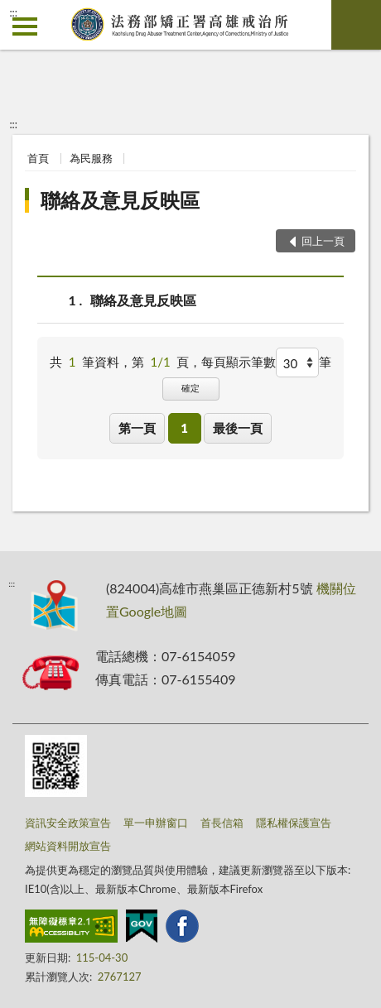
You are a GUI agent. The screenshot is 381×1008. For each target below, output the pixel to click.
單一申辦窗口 (155, 822)
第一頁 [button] (137, 427)
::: (13, 12)
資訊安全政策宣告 (68, 822)
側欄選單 (24, 26)
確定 (190, 387)
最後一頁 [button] (238, 427)
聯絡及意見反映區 (120, 200)
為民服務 (91, 158)
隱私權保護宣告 (293, 822)
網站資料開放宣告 (68, 845)
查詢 (356, 25)
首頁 (38, 158)
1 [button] (184, 427)
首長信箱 (222, 822)
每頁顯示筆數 (238, 361)
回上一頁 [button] (323, 240)
